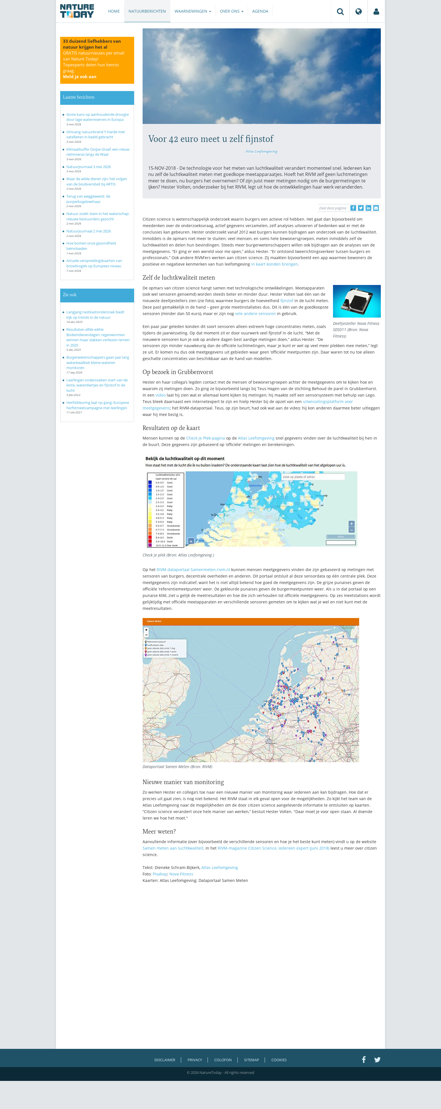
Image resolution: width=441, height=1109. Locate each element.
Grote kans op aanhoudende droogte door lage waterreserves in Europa (97, 117)
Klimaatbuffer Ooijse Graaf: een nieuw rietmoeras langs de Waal (97, 152)
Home (114, 11)
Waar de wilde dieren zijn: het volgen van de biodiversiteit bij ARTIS (96, 181)
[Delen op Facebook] (353, 208)
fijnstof (286, 300)
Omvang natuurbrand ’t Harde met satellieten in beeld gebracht (95, 134)
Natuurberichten (147, 11)
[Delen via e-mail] (376, 208)
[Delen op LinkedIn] (368, 208)
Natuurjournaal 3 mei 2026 (88, 166)
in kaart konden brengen (274, 264)
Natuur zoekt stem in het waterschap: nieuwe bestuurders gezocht (97, 216)
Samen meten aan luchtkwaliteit (173, 848)
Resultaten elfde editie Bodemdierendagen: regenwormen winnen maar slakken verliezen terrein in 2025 (98, 337)
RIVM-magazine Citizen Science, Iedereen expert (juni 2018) (273, 848)
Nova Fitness (181, 874)
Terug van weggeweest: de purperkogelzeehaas (88, 199)
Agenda (260, 11)
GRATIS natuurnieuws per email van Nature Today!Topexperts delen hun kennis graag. (93, 64)
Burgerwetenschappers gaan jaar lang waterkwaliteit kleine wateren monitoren (97, 362)
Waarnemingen (193, 11)
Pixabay (160, 874)
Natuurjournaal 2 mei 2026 (88, 231)
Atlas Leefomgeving (262, 151)
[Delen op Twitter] (361, 208)
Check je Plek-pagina (205, 438)
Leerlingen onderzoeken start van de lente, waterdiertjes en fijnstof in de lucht (97, 385)
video (161, 395)
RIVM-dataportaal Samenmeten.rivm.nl (193, 569)
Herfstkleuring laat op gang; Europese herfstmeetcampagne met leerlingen (97, 405)
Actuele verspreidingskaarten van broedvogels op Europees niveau (94, 263)
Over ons (232, 11)
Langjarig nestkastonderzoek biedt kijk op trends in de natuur (95, 314)
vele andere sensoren (255, 313)
